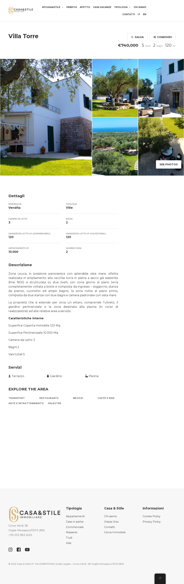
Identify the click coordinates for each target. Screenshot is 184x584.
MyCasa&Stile (52, 7)
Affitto (85, 7)
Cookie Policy (151, 516)
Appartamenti (75, 516)
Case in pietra (74, 521)
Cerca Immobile (115, 532)
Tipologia (122, 7)
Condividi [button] (162, 37)
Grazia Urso (111, 521)
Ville (68, 543)
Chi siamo (140, 7)
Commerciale (75, 527)
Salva (137, 37)
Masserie (71, 532)
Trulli (69, 537)
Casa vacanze (102, 7)
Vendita (71, 7)
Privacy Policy (152, 521)
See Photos (169, 164)
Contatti (128, 14)
